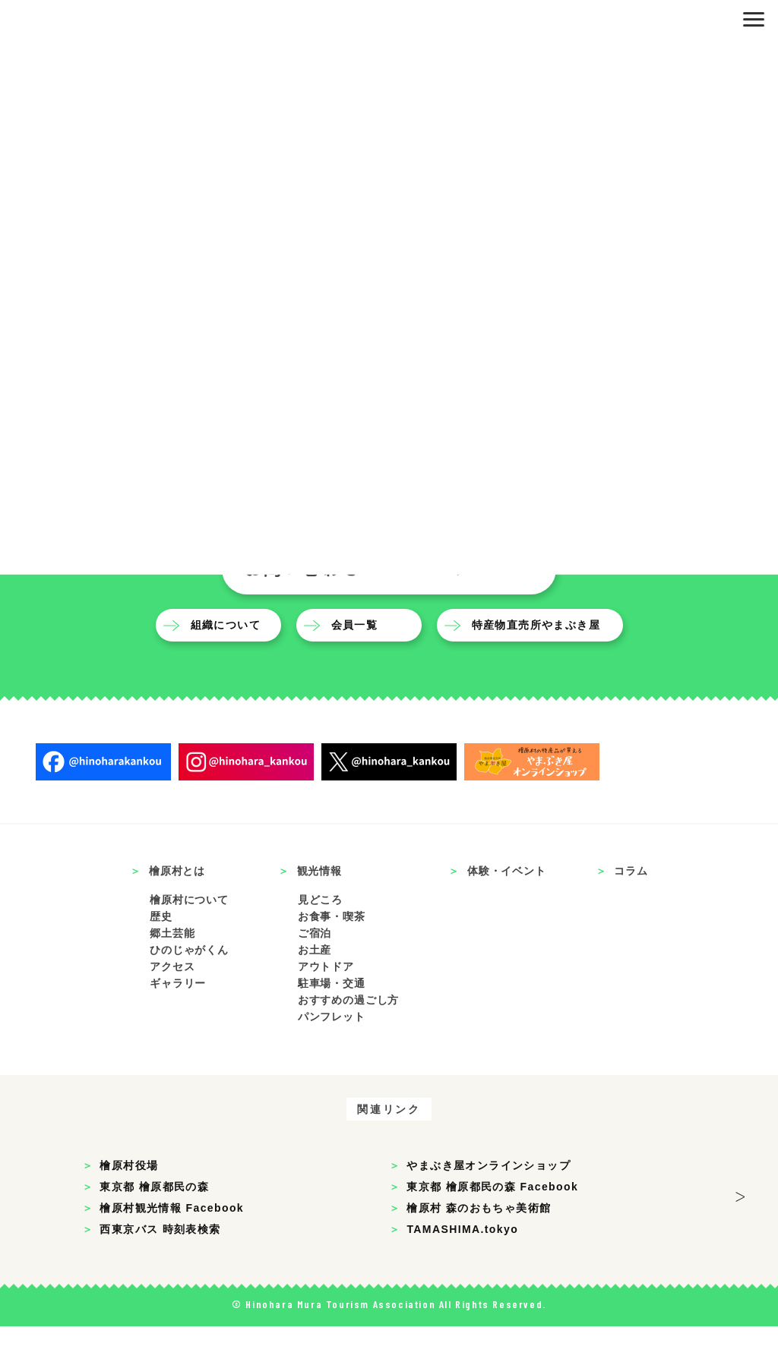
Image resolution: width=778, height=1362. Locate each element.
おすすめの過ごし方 (349, 1035)
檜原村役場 (129, 1201)
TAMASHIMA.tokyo (462, 1265)
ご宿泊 (315, 969)
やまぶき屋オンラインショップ (488, 1201)
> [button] (741, 1233)
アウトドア (326, 1003)
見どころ (320, 936)
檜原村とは (177, 907)
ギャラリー (178, 1019)
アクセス (172, 1003)
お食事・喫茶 (331, 953)
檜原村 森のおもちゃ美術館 (478, 1243)
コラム (631, 907)
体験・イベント (506, 907)
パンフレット (331, 1052)
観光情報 (319, 907)
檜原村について (189, 936)
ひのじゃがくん (189, 986)
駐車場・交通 (331, 1019)
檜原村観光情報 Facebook (172, 1243)
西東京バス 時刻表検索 (160, 1265)
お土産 (315, 986)
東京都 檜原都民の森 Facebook (492, 1222)
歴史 (161, 953)
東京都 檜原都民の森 (154, 1222)
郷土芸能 (172, 969)
